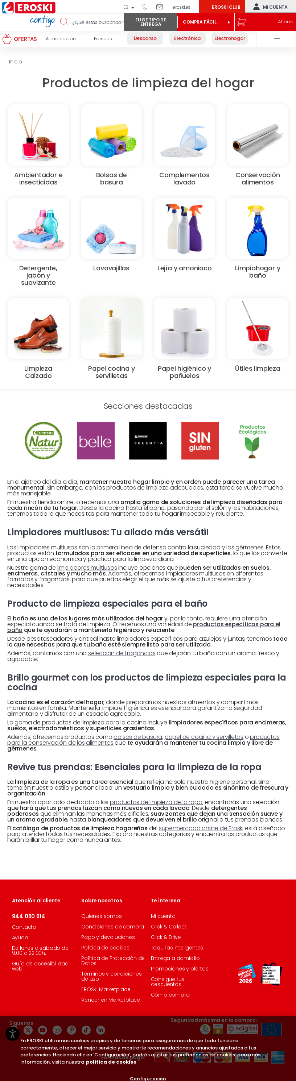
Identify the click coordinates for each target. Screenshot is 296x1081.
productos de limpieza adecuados (154, 487)
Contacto (24, 927)
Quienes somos (101, 916)
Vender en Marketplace (110, 999)
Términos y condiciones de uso (111, 976)
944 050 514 (148, 6)
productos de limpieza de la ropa (156, 802)
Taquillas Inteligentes (177, 947)
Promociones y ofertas (180, 968)
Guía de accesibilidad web (40, 966)
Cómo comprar (171, 994)
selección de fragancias (121, 653)
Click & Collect (168, 926)
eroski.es (181, 7)
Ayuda (20, 937)
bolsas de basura (138, 737)
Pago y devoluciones (108, 937)
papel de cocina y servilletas (204, 737)
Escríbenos (162, 6)
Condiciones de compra (112, 926)
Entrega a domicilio (175, 958)
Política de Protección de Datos (113, 961)
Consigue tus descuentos (168, 982)
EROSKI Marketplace (105, 989)
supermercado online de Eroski (201, 828)
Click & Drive (166, 937)
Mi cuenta (269, 6)
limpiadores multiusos (87, 568)
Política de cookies (105, 947)
